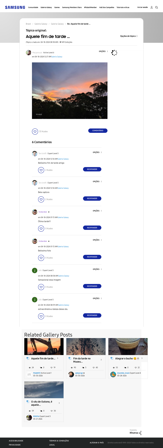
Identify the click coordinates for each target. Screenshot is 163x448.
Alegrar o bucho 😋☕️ (127, 358)
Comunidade (33, 7)
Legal (52, 445)
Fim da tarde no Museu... (82, 360)
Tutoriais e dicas (123, 7)
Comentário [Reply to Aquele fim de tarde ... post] (97, 131)
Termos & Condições (59, 441)
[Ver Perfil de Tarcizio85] (43, 153)
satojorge (79, 373)
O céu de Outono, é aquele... (41, 403)
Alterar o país (97, 443)
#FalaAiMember (90, 7)
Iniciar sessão (142, 7)
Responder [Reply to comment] (92, 169)
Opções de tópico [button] (128, 36)
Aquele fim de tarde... (43, 358)
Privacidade (15, 445)
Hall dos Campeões (106, 7)
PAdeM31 (37, 373)
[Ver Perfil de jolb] (40, 270)
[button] (103, 51)
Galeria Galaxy (46, 7)
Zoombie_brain (123, 373)
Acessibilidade (16, 441)
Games (57, 7)
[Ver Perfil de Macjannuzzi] (37, 53)
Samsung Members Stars (72, 7)
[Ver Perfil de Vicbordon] (43, 212)
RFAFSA (36, 416)
